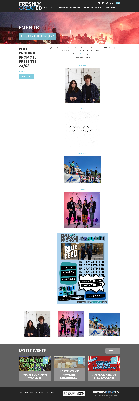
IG (80, 54)
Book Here (26, 77)
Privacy (20, 395)
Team (46, 392)
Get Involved (39, 392)
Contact (53, 392)
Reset (117, 3)
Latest (26, 392)
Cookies (33, 395)
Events (32, 392)
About (20, 392)
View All (112, 351)
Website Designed (107, 397)
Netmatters (116, 397)
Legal (26, 395)
